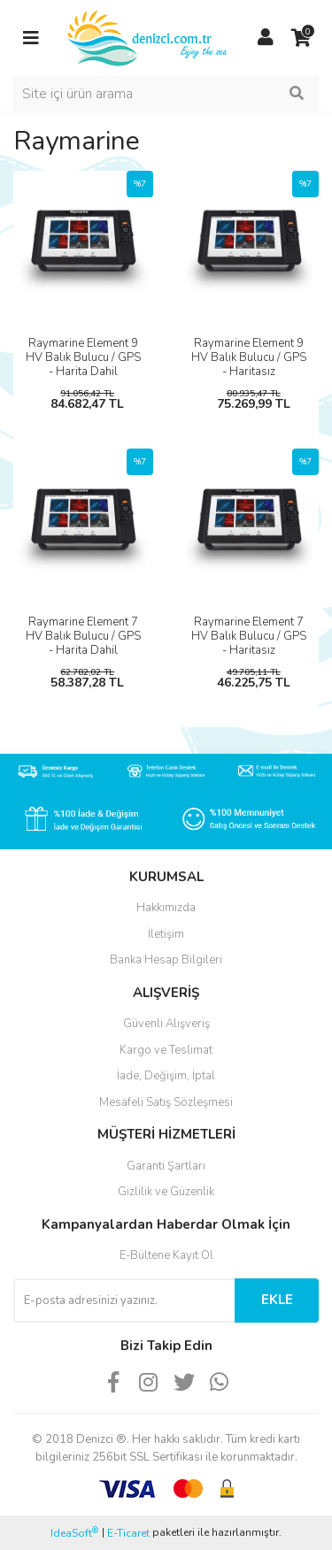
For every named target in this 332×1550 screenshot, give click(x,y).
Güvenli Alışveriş (166, 1024)
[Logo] (148, 37)
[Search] (166, 93)
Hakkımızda (166, 908)
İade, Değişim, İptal (166, 1076)
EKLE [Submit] (277, 1299)
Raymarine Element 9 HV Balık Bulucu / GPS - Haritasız (248, 357)
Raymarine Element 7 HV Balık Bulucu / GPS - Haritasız (248, 636)
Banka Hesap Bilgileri (166, 960)
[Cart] (301, 38)
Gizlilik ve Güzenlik (166, 1192)
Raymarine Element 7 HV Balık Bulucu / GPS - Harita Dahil (83, 636)
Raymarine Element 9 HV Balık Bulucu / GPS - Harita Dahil (83, 357)
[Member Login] (266, 38)
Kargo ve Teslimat (166, 1050)
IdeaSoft (74, 1532)
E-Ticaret (128, 1533)
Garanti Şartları (166, 1166)
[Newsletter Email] (124, 1300)
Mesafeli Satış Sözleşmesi (166, 1102)
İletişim (166, 934)
